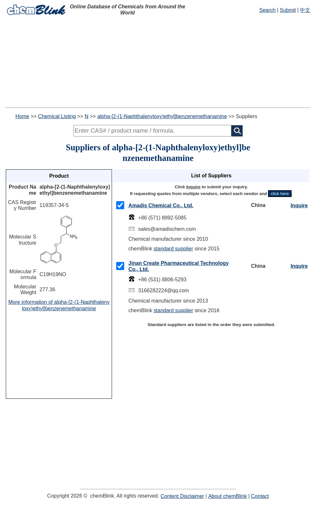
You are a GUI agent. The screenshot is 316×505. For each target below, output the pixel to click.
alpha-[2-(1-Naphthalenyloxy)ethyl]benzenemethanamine (162, 116)
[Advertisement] (158, 62)
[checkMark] (120, 205)
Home (22, 116)
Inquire (299, 205)
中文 (305, 10)
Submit (288, 10)
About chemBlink (227, 496)
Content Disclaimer (182, 496)
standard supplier (173, 248)
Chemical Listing (57, 116)
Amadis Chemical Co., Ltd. (160, 205)
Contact (260, 496)
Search (267, 10)
